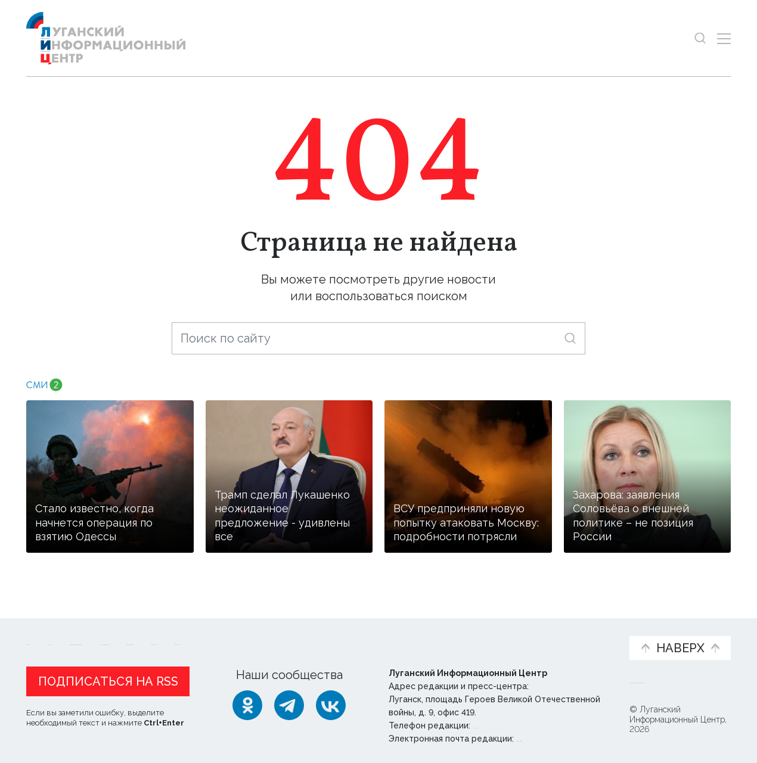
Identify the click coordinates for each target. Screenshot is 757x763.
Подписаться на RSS (108, 681)
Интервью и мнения (311, 636)
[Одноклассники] (247, 705)
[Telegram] (289, 705)
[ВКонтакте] (331, 705)
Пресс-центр (492, 636)
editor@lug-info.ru (556, 738)
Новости (47, 630)
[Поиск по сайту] (378, 338)
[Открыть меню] (723, 38)
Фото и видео (409, 636)
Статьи (103, 630)
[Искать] (570, 338)
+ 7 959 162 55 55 (506, 725)
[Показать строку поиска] (700, 38)
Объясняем (583, 630)
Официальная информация (173, 636)
